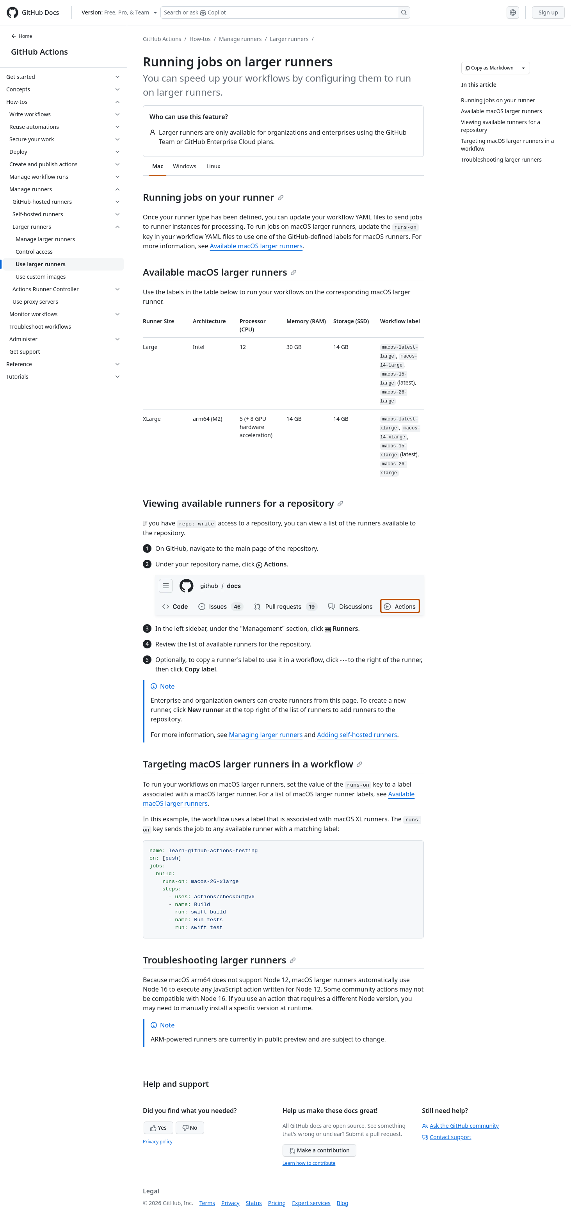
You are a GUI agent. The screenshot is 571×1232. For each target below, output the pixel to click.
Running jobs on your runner (213, 196)
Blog (343, 1203)
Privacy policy (158, 1141)
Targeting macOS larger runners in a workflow (253, 763)
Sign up (548, 12)
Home (21, 36)
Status (254, 1203)
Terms (207, 1203)
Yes (158, 1127)
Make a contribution (319, 1150)
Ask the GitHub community (460, 1125)
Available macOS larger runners (256, 246)
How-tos (200, 39)
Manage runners (240, 39)
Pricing (277, 1203)
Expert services (311, 1203)
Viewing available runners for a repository (243, 503)
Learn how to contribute (309, 1163)
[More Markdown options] (523, 68)
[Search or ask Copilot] (285, 12)
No (189, 1127)
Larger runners (289, 39)
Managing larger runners (265, 734)
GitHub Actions (39, 51)
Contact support (446, 1137)
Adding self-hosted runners (357, 734)
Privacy (230, 1203)
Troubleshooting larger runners (219, 959)
